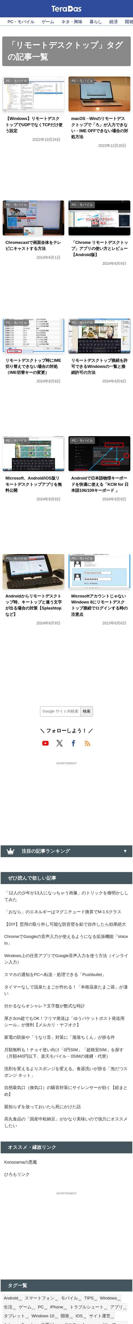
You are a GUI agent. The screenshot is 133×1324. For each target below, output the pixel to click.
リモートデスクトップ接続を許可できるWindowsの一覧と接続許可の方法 (98, 381)
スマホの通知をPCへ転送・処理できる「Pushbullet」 (62, 1034)
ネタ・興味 (80, 21)
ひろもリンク (19, 1265)
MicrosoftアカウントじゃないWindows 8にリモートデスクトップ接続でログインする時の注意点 (99, 640)
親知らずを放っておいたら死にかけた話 (48, 1193)
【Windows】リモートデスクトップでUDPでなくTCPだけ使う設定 (32, 126)
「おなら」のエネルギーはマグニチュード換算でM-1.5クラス (66, 953)
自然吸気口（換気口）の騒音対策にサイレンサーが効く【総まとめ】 (64, 1176)
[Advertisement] (66, 834)
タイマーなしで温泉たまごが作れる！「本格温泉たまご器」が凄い (64, 1051)
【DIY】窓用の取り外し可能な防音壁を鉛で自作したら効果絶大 (65, 975)
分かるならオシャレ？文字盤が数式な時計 (50, 1068)
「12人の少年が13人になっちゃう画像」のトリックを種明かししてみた (65, 933)
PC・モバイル (23, 21)
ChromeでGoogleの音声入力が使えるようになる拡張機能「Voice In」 (66, 996)
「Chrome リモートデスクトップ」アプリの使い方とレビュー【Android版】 (98, 257)
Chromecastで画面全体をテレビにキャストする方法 (33, 253)
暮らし (107, 21)
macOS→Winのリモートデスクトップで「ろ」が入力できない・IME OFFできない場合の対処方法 (98, 130)
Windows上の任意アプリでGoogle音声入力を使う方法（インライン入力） (62, 1016)
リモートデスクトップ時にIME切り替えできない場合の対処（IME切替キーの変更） (33, 385)
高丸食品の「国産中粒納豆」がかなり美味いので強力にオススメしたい (66, 1211)
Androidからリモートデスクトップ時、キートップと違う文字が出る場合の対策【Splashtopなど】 (33, 640)
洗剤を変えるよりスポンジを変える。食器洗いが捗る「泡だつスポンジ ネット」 (62, 1155)
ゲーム (54, 21)
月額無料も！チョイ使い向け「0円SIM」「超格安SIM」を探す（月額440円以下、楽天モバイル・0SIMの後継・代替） (66, 1131)
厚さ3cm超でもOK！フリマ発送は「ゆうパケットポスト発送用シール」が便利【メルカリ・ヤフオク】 (65, 1085)
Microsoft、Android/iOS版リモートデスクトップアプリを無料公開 (32, 508)
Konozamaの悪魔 (22, 1252)
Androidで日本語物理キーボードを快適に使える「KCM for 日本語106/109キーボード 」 (99, 512)
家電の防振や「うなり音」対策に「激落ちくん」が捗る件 (64, 1106)
